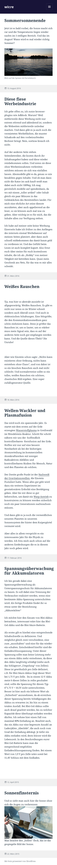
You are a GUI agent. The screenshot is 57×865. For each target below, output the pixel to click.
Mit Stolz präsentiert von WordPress (20, 861)
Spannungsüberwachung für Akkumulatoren (29, 571)
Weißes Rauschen (21, 286)
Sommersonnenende (25, 20)
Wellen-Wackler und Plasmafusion (24, 413)
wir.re (9, 6)
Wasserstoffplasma (26, 430)
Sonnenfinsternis (21, 793)
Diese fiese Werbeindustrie (20, 101)
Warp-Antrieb (41, 496)
